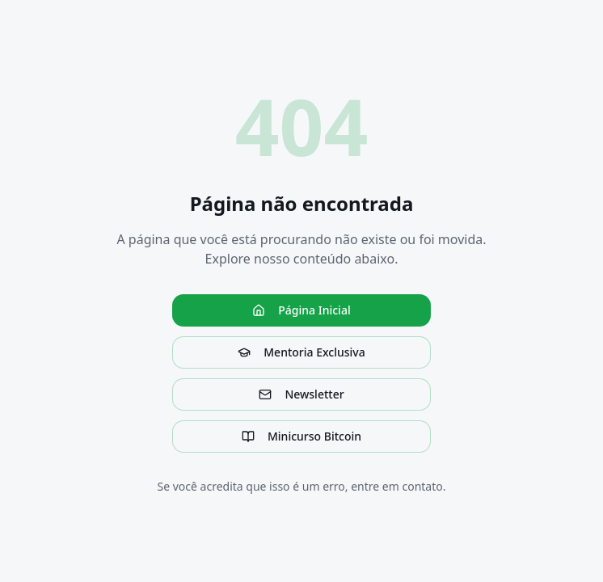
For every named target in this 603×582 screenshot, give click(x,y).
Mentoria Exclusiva (301, 352)
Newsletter (301, 394)
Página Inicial (301, 310)
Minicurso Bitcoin (301, 436)
